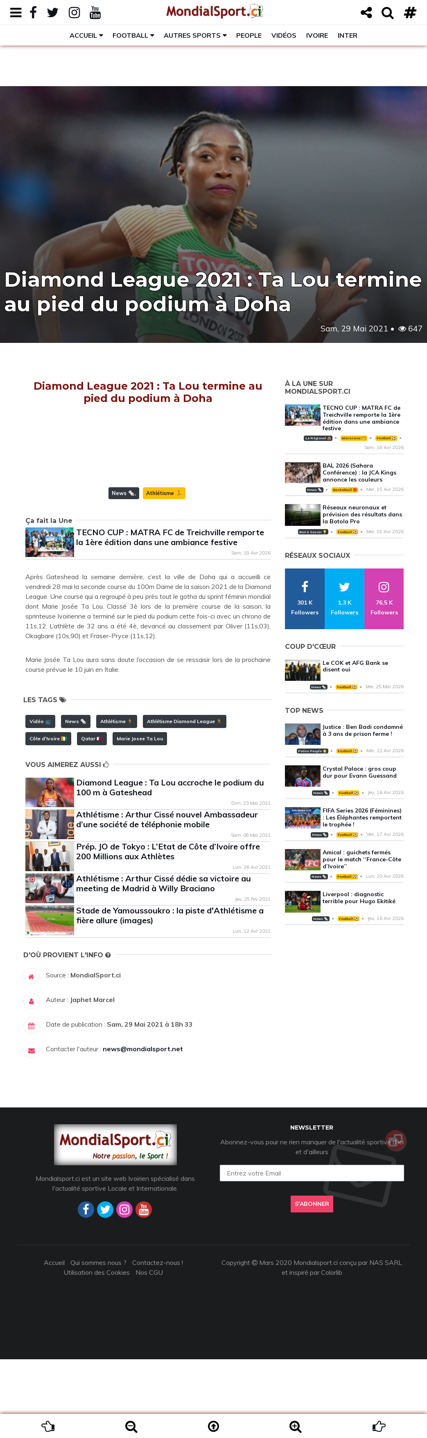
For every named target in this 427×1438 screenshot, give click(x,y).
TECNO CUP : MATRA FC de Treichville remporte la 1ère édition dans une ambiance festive (170, 616)
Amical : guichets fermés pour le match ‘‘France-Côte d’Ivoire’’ (362, 859)
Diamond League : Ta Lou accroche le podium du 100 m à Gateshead (170, 866)
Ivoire (317, 35)
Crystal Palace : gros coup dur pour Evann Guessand (360, 772)
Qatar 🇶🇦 (92, 817)
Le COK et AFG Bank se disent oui (355, 666)
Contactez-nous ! (157, 1341)
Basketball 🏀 (345, 490)
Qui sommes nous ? (98, 1341)
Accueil (83, 35)
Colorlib (331, 1351)
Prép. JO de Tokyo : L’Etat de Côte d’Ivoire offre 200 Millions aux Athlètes (168, 930)
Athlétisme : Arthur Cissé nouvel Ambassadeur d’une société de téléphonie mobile (167, 898)
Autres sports (192, 35)
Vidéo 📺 (40, 800)
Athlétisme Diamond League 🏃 (184, 800)
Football (130, 35)
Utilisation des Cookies (96, 1351)
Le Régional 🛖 (318, 438)
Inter (347, 35)
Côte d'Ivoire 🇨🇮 (48, 817)
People (249, 35)
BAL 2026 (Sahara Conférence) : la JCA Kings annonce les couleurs (359, 472)
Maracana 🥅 (354, 438)
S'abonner (312, 1282)
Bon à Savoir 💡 (313, 532)
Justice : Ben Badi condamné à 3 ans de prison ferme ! (363, 730)
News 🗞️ (123, 571)
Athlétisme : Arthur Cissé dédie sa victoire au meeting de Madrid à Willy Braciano (163, 962)
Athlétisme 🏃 (164, 571)
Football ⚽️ (386, 438)
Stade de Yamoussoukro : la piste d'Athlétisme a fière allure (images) (170, 994)
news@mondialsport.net (143, 1127)
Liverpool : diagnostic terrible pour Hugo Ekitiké (359, 897)
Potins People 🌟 (312, 751)
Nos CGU (149, 1351)
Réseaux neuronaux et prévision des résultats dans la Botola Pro (362, 514)
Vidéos (283, 35)
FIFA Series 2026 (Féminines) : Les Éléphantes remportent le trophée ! (362, 817)
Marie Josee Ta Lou (140, 817)
